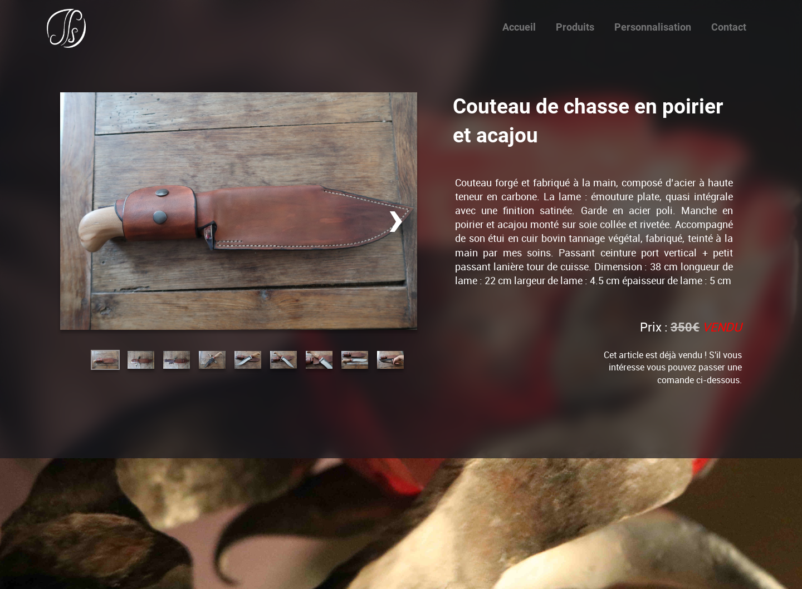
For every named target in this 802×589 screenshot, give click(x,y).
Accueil (519, 27)
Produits (575, 27)
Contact (728, 27)
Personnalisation (652, 27)
